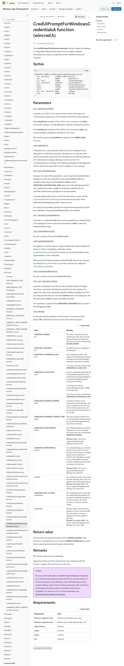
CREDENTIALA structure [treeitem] (14, 328)
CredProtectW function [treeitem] (14, 427)
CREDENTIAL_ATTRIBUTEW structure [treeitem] (15, 309)
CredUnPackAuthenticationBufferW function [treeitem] (16, 564)
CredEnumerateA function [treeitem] (15, 336)
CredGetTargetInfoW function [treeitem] (16, 370)
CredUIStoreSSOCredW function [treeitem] (14, 537)
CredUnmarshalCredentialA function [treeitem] (15, 544)
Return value (101, 26)
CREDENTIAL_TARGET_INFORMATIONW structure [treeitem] (16, 322)
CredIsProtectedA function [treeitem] (15, 388)
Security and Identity (47, 16)
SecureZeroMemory (51, 263)
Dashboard (116, 9)
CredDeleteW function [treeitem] (13, 297)
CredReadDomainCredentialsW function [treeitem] (16, 443)
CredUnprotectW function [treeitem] (15, 574)
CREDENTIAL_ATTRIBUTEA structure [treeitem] (15, 302)
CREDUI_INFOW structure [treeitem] (15, 465)
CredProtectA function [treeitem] (14, 423)
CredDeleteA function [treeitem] (13, 293)
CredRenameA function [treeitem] (14, 452)
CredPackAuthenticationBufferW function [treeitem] (16, 417)
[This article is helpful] (114, 40)
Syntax (99, 21)
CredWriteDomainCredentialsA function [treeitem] (16, 583)
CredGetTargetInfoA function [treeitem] (16, 366)
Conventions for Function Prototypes (50, 594)
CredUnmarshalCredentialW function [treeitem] (15, 551)
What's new (105, 9)
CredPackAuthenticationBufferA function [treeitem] (17, 410)
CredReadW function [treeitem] (13, 448)
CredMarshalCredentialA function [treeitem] (14, 397)
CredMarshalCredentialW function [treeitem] (14, 403)
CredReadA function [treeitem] (13, 431)
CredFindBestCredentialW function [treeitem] (15, 352)
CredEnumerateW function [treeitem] (15, 340)
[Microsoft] (4, 3)
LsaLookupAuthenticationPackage (46, 199)
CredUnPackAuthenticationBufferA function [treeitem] (16, 557)
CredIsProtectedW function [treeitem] (15, 392)
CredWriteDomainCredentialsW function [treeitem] (16, 590)
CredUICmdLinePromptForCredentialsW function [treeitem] (17, 476)
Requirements (102, 32)
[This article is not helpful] (116, 40)
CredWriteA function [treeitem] (13, 578)
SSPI (51, 561)
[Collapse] (27, 15)
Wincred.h (60, 16)
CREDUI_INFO (49, 113)
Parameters (101, 23)
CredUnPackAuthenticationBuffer (46, 252)
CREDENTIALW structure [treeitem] (14, 332)
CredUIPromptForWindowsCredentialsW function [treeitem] (17, 524)
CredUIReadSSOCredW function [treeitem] (14, 530)
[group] (62, 427)
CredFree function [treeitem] (12, 358)
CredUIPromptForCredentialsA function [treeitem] (16, 510)
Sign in (119, 3)
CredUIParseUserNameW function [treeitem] (14, 503)
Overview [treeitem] (9, 269)
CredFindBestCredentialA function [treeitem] (14, 345)
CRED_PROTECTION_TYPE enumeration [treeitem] (15, 287)
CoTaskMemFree (39, 266)
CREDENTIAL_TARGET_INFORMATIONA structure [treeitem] (16, 316)
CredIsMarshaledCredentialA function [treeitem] (16, 375)
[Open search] (113, 3)
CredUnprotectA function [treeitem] (15, 570)
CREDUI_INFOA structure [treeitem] (14, 460)
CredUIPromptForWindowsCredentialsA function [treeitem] (16, 517)
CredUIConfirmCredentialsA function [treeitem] (15, 483)
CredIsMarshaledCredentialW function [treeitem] (16, 382)
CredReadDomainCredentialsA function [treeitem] (16, 436)
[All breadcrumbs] (35, 16)
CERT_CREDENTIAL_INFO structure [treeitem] (14, 274)
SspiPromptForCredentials (80, 450)
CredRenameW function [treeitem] (14, 456)
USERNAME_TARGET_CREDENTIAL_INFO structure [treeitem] (17, 601)
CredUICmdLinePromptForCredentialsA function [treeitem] (17, 470)
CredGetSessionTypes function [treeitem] (16, 362)
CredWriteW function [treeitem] (13, 596)
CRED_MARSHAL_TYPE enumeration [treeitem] (14, 281)
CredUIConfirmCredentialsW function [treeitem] (15, 490)
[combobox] (15, 19)
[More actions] (89, 16)
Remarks (100, 29)
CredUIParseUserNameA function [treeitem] (14, 497)
